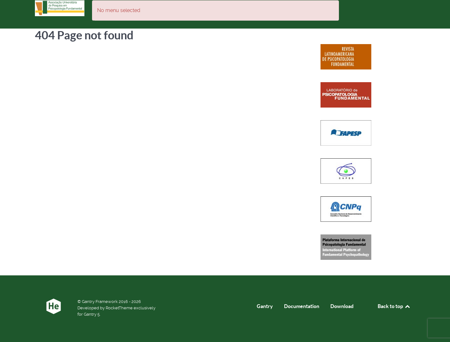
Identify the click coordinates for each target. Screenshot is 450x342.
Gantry (265, 306)
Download (342, 306)
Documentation (301, 306)
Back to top (394, 306)
